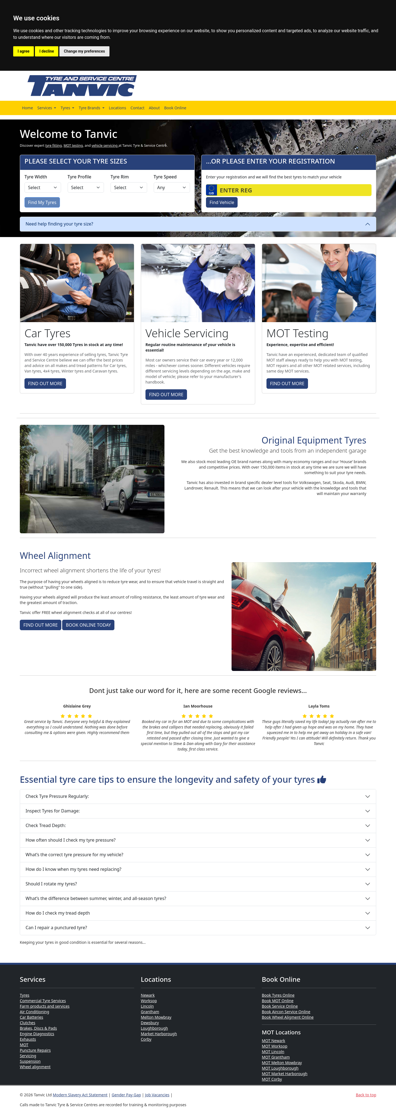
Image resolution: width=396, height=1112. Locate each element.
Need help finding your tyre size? (59, 224)
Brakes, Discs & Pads (38, 1028)
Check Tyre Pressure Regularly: (57, 796)
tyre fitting (53, 145)
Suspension (30, 1061)
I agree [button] (23, 51)
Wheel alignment (35, 1066)
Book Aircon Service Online (286, 1011)
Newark (148, 995)
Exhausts (28, 1039)
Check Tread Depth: (46, 825)
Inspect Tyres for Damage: (53, 811)
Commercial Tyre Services (43, 1000)
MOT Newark (273, 1040)
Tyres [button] (66, 107)
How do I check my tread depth (58, 913)
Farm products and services (45, 1006)
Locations (117, 107)
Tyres (24, 995)
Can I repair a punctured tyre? (56, 928)
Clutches (27, 1022)
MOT (24, 1044)
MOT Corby (272, 1079)
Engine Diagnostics (37, 1033)
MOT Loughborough (280, 1068)
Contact (138, 107)
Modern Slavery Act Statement (80, 1094)
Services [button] (45, 107)
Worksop (149, 1000)
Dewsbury (150, 1022)
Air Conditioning (34, 1011)
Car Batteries (31, 1017)
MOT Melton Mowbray (282, 1062)
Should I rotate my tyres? (51, 884)
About (154, 107)
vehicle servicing (105, 145)
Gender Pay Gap (126, 1094)
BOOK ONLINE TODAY (88, 625)
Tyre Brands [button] (90, 107)
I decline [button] (46, 51)
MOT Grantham (276, 1057)
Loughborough (154, 1028)
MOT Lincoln (273, 1051)
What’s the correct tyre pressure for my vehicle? (74, 855)
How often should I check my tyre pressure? (71, 840)
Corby (146, 1039)
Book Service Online (280, 1006)
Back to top (366, 1094)
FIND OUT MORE (45, 383)
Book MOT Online (277, 1000)
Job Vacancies (157, 1094)
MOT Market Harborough (284, 1073)
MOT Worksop (274, 1046)
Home (27, 107)
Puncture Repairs (35, 1050)
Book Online (175, 107)
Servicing (28, 1055)
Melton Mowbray (156, 1017)
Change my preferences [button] (84, 51)
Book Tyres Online (278, 995)
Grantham (150, 1011)
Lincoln (147, 1006)
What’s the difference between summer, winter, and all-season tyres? (96, 898)
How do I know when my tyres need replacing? (73, 869)
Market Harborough (159, 1033)
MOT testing (73, 145)
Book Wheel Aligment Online (288, 1017)
